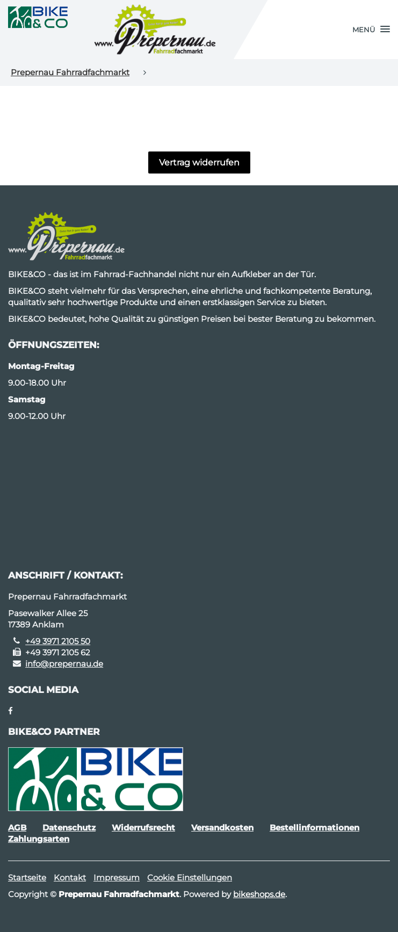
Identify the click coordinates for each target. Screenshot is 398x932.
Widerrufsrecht (143, 827)
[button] (371, 29)
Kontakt (70, 877)
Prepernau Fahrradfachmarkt (70, 72)
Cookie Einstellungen (189, 877)
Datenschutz (69, 827)
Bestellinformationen (314, 827)
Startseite (27, 877)
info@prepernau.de (64, 664)
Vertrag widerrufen (199, 162)
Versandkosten (222, 827)
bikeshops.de (259, 894)
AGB (17, 827)
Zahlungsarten (38, 839)
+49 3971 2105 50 (57, 641)
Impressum (116, 877)
